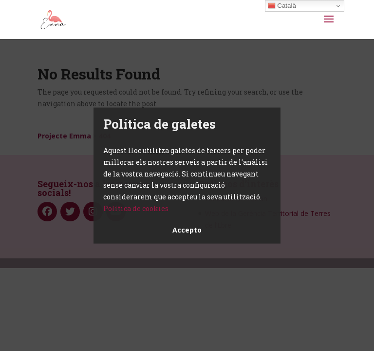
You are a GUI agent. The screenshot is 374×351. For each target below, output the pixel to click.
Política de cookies (135, 208)
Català (282, 6)
